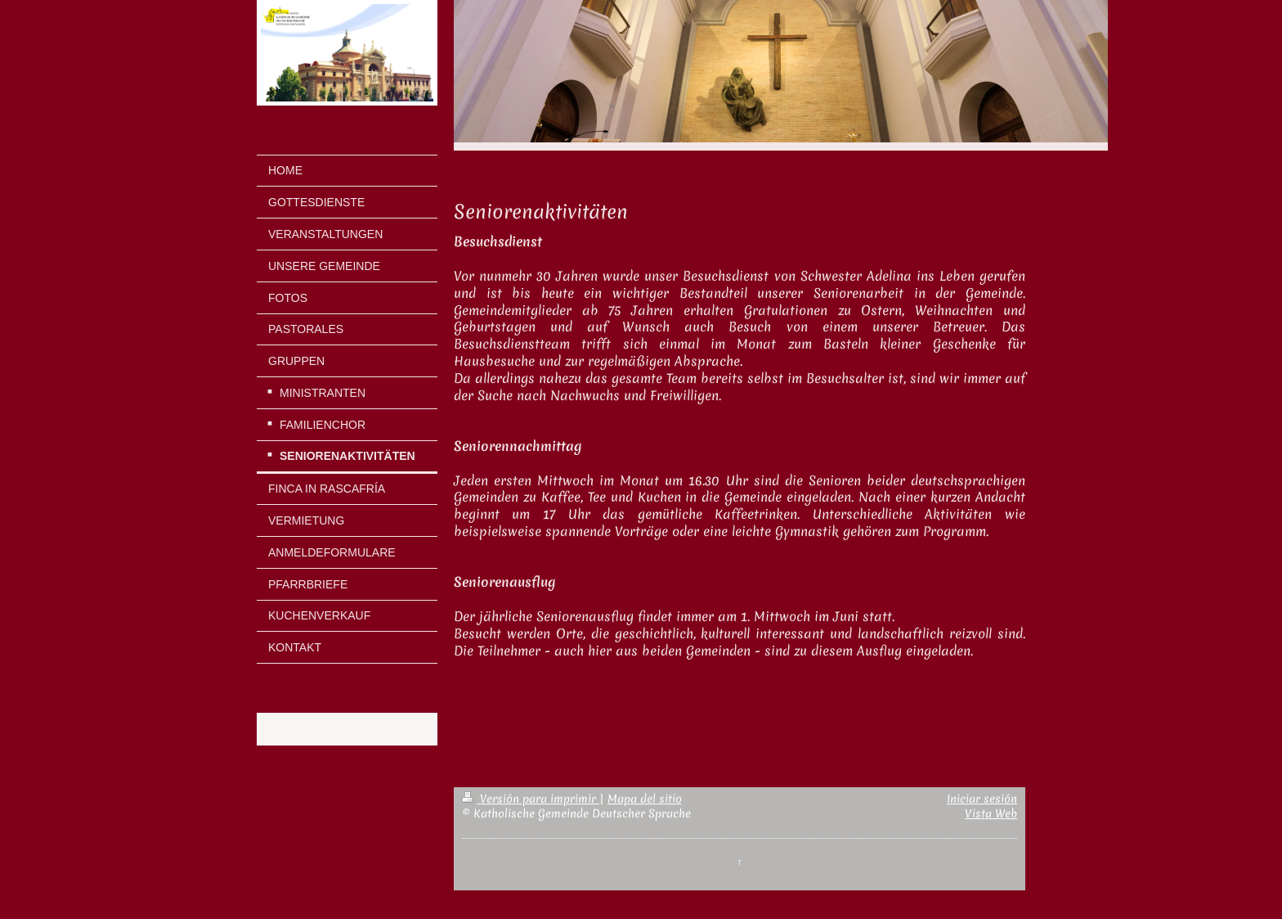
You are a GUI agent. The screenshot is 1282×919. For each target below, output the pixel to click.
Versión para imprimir (530, 799)
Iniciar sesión (982, 799)
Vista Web (991, 813)
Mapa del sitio (644, 799)
